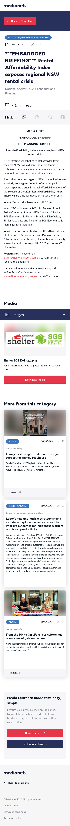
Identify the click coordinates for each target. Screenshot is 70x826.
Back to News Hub (20, 21)
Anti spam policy (12, 818)
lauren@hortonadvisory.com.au (22, 257)
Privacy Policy (11, 805)
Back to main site (16, 783)
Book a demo (35, 733)
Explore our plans (35, 744)
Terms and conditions (15, 811)
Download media (35, 379)
